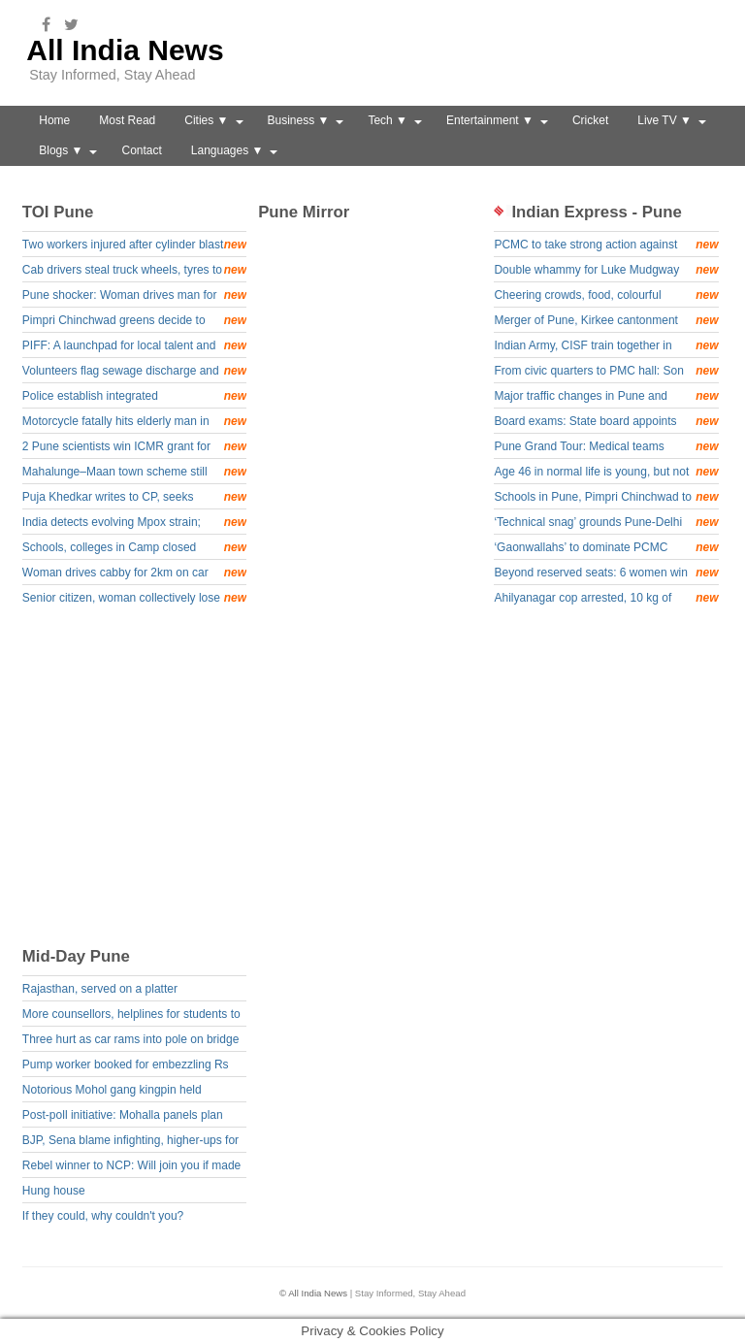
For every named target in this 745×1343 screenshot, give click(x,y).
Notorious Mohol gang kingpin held (112, 1090)
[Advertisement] (379, 784)
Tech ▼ (387, 120)
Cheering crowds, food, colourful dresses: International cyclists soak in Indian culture (606, 296)
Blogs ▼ (60, 150)
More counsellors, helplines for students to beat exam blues (131, 1016)
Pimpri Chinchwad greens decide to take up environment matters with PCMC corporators (134, 321)
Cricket (590, 120)
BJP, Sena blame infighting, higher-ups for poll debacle (130, 1142)
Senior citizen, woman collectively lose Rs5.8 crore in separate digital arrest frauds (134, 599)
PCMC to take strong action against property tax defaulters (606, 246)
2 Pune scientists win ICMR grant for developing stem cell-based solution (134, 448)
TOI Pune (57, 212)
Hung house (53, 1190)
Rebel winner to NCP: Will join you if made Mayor (131, 1168)
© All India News (313, 1293)
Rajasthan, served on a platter (100, 989)
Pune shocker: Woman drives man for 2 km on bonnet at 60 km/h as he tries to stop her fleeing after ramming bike (134, 296)
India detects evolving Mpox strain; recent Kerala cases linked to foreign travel (134, 523)
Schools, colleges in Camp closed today (134, 549)
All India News (124, 50)
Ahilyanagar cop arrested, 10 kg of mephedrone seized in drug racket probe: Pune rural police (606, 599)
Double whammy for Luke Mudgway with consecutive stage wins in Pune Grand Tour (606, 271)
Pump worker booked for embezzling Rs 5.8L (125, 1067)
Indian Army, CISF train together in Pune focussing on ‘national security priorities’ (606, 347)
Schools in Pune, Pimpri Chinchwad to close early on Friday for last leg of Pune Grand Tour (606, 498)
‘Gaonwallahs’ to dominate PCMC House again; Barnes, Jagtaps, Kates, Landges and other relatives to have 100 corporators (606, 549)
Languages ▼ (227, 150)
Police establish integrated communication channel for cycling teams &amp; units (134, 397)
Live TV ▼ (664, 120)
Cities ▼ (206, 120)
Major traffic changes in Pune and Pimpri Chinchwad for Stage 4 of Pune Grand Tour (606, 397)
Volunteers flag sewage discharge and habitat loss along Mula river (134, 372)
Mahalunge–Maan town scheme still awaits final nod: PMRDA (134, 473)
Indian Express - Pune (596, 212)
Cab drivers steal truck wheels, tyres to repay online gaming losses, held (134, 271)
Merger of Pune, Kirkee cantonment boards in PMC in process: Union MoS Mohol (606, 321)
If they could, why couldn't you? (102, 1216)
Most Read (127, 120)
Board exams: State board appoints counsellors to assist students (606, 422)
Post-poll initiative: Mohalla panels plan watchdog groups (122, 1117)
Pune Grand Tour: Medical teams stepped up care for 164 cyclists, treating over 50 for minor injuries (606, 448)
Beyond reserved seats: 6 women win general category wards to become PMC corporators (606, 574)
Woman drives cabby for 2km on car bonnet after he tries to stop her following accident (134, 574)
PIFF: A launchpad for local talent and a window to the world (134, 347)
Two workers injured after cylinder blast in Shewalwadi (134, 246)
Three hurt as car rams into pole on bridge (130, 1039)
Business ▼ (299, 120)
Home (54, 120)
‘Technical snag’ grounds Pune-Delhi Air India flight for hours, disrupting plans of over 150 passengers (606, 523)
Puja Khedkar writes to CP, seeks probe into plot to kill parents (134, 498)
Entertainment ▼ (490, 120)
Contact (141, 150)
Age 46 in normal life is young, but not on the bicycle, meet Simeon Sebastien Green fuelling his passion (606, 473)
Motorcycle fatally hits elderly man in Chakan (134, 422)
